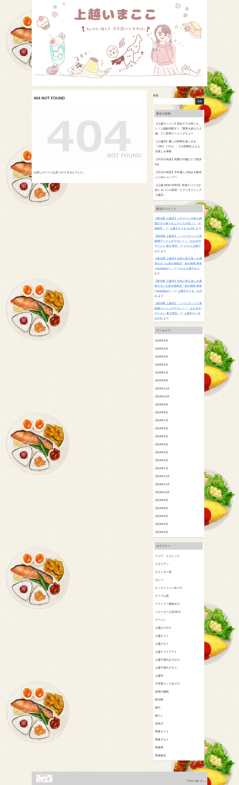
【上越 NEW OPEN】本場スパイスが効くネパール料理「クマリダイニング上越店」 (178, 189)
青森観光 (160, 755)
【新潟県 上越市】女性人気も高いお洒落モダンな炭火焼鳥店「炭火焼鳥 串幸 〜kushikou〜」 (178, 263)
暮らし (159, 715)
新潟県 (159, 699)
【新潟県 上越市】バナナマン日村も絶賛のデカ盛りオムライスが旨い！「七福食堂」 (178, 223)
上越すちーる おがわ (182, 228)
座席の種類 (162, 691)
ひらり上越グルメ (189, 268)
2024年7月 (161, 420)
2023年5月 (161, 524)
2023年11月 (162, 484)
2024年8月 (161, 412)
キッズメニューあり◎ (168, 587)
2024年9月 (161, 404)
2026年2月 (161, 364)
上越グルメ (162, 643)
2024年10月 (162, 396)
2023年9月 (161, 500)
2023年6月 (161, 516)
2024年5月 (161, 436)
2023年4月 (161, 531)
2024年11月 (162, 388)
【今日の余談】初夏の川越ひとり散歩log (178, 162)
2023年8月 (161, 508)
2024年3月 (161, 452)
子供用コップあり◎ (167, 683)
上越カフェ (162, 635)
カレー (159, 579)
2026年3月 (161, 356)
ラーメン (160, 619)
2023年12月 (162, 476)
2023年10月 (162, 492)
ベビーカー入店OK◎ (168, 611)
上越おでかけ (163, 627)
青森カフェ (162, 731)
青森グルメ (162, 739)
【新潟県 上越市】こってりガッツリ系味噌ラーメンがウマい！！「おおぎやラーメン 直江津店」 (178, 240)
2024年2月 (161, 460)
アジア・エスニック (167, 555)
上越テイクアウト (166, 651)
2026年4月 (161, 348)
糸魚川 (159, 723)
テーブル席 (162, 595)
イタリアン (162, 563)
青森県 (159, 747)
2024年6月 (161, 428)
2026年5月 (161, 340)
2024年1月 (161, 468)
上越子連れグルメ (166, 667)
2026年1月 (161, 372)
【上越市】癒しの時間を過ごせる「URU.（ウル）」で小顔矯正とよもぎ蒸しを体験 (177, 146)
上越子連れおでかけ (167, 659)
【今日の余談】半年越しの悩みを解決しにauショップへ (178, 174)
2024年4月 (161, 444)
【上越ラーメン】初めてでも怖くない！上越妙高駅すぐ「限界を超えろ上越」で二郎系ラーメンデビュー (178, 128)
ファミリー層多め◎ (167, 603)
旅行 (158, 707)
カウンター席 (163, 571)
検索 (156, 95)
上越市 (159, 675)
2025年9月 (161, 380)
